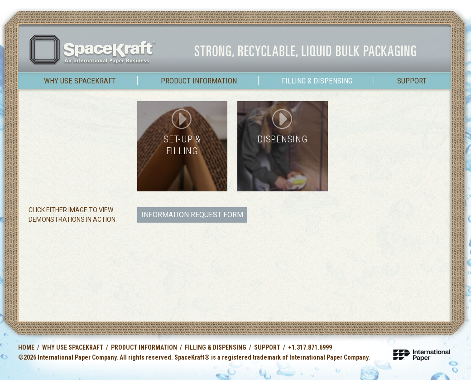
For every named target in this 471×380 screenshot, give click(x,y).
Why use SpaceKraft (80, 80)
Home (26, 347)
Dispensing (282, 139)
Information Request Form (192, 214)
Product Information (199, 80)
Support (412, 80)
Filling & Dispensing (317, 80)
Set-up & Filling (182, 145)
